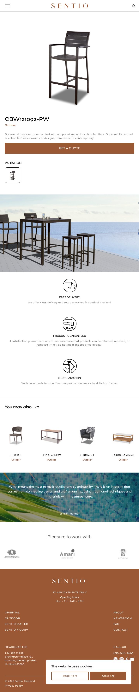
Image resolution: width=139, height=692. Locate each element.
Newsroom (122, 618)
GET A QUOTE (69, 148)
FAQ (116, 624)
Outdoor (12, 618)
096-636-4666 (123, 653)
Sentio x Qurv (16, 629)
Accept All (108, 675)
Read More (70, 675)
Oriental (12, 612)
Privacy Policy (14, 685)
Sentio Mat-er (16, 624)
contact (120, 629)
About (118, 612)
